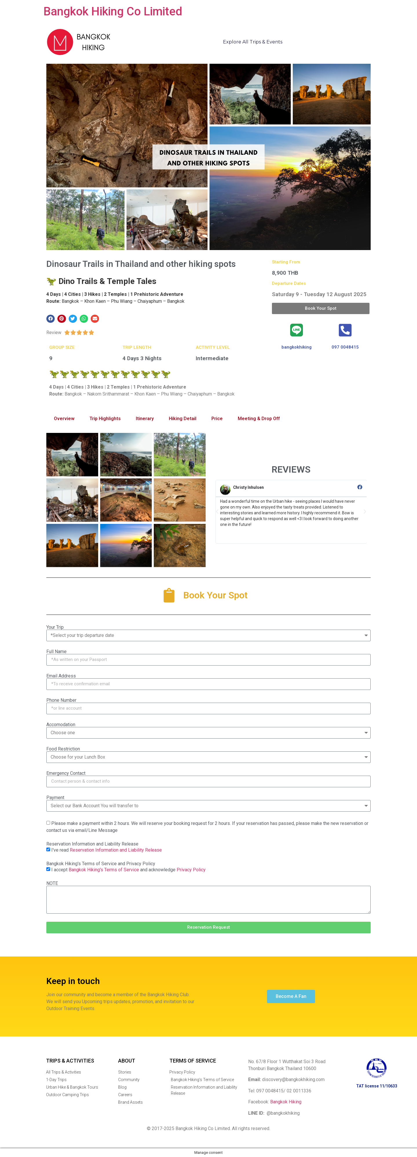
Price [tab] (217, 418)
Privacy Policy (191, 869)
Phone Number (61, 700)
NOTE (52, 883)
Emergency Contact (65, 773)
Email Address (61, 676)
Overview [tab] (64, 418)
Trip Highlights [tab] (105, 418)
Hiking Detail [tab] (182, 418)
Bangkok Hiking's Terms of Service (104, 869)
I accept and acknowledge (128, 869)
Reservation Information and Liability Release (92, 844)
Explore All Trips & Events (252, 42)
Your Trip (55, 627)
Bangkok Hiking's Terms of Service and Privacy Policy (100, 863)
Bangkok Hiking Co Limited (112, 11)
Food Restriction (63, 749)
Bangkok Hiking (285, 1102)
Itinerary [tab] (145, 418)
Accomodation (60, 724)
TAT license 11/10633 (376, 1086)
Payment (55, 797)
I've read (106, 849)
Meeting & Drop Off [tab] (259, 418)
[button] (50, 319)
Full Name (56, 651)
